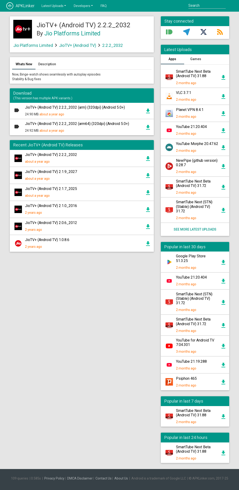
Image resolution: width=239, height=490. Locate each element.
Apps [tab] (172, 59)
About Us (121, 478)
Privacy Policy (54, 478)
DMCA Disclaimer (80, 478)
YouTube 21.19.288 (191, 361)
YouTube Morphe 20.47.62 (197, 143)
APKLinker (20, 5)
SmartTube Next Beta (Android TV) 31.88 (193, 73)
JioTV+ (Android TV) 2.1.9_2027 (51, 171)
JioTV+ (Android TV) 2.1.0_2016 (51, 206)
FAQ (104, 6)
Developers (84, 5)
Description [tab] (47, 64)
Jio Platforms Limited (72, 33)
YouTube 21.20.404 (191, 126)
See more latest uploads (195, 229)
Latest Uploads (54, 5)
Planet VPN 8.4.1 (190, 109)
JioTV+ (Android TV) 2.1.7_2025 (51, 188)
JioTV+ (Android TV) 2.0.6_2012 (51, 223)
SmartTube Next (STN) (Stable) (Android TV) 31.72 (194, 206)
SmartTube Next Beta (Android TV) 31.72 (193, 183)
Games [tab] (195, 59)
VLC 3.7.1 (183, 92)
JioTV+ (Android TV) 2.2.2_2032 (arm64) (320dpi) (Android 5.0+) (77, 123)
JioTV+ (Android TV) (77, 45)
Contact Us (103, 478)
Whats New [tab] (24, 64)
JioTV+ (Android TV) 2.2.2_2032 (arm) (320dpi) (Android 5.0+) (75, 107)
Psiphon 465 (186, 378)
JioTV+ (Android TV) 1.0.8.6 (47, 240)
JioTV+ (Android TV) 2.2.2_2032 (51, 154)
